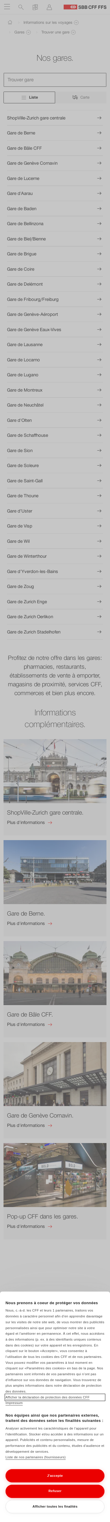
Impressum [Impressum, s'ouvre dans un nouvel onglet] (14, 1407)
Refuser (54, 1495)
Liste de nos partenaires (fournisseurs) (36, 1462)
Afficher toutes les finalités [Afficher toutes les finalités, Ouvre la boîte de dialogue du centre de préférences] (55, 1511)
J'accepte (55, 1480)
